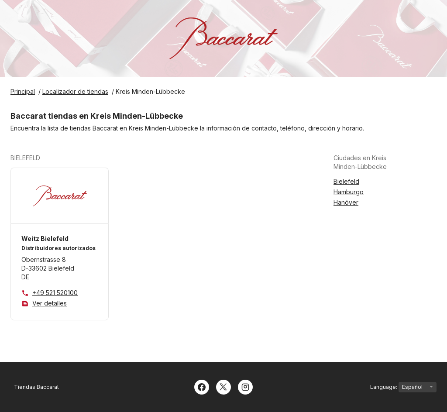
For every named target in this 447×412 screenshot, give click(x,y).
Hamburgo (349, 192)
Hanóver (346, 202)
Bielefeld (346, 181)
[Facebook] (201, 386)
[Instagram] (245, 386)
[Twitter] (223, 386)
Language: (403, 387)
